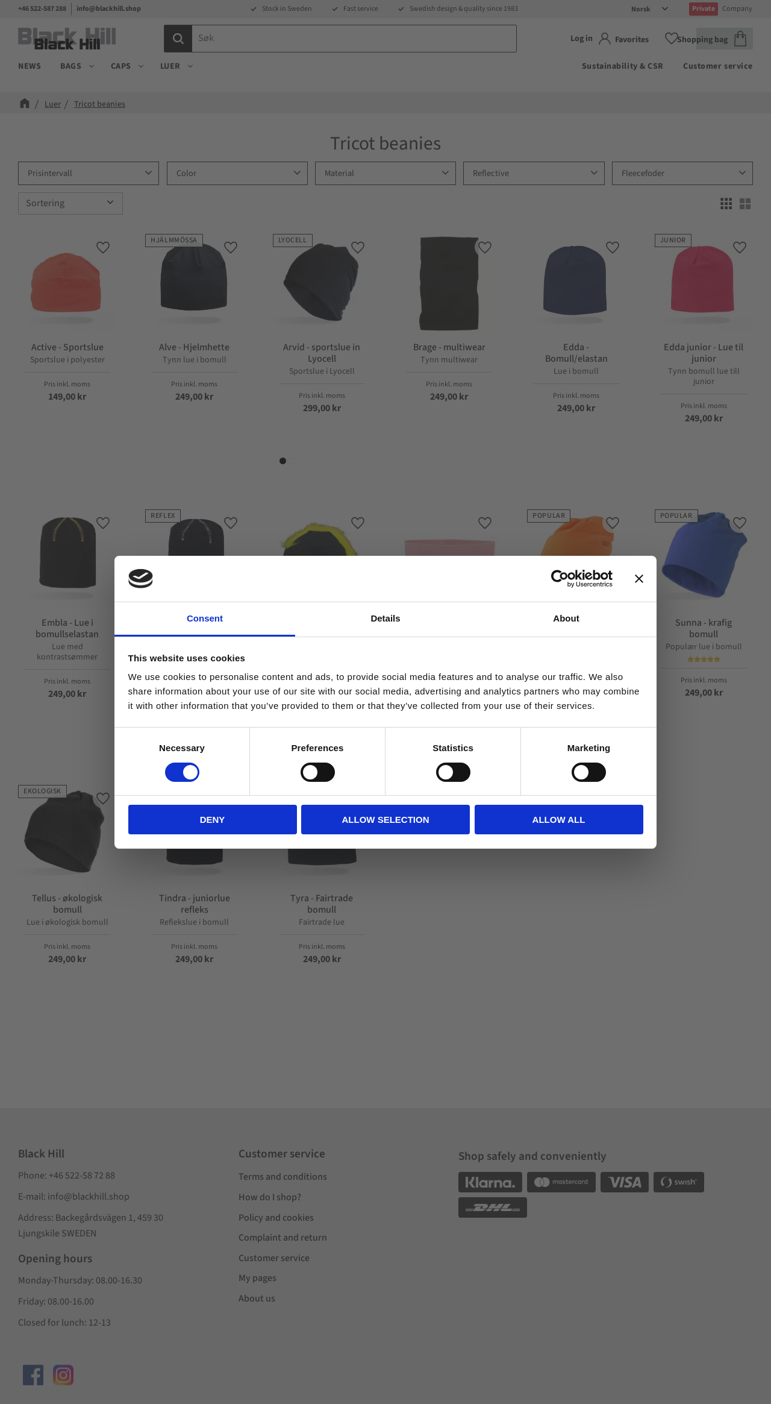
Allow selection (385, 819)
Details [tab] (385, 618)
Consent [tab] (205, 618)
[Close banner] (639, 579)
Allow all (558, 819)
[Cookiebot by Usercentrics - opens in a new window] (560, 579)
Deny (212, 819)
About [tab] (566, 618)
